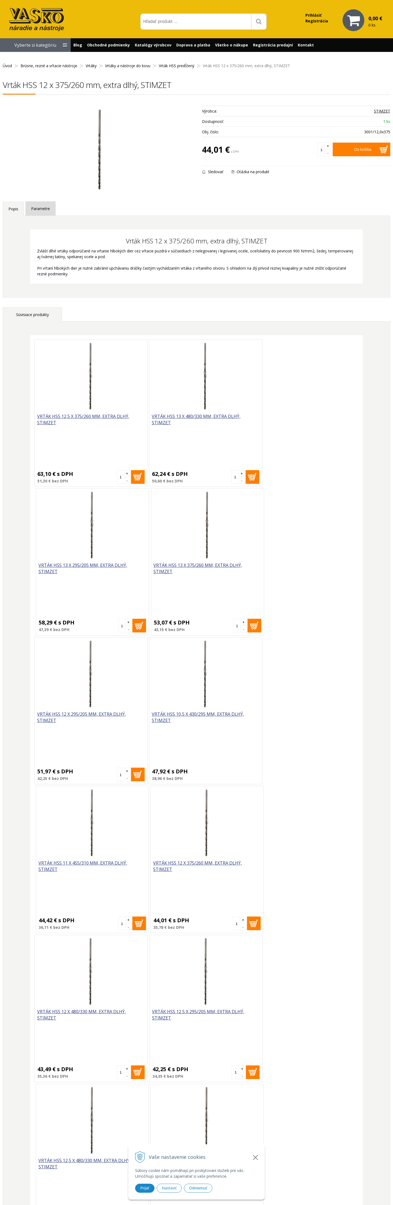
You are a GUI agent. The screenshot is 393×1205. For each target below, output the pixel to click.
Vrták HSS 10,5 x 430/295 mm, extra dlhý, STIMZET (151, 568)
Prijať (144, 1188)
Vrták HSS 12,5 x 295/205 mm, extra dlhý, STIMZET (151, 717)
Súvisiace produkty (32, 314)
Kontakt (306, 45)
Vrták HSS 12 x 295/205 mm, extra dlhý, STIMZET (67, 568)
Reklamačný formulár (268, 1130)
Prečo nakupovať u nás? (270, 1123)
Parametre (40, 208)
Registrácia (316, 20)
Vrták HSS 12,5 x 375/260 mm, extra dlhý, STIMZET (69, 420)
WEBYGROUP (288, 1194)
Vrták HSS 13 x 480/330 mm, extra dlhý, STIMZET (149, 420)
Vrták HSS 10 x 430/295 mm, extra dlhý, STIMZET (312, 717)
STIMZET (382, 111)
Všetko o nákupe (231, 45)
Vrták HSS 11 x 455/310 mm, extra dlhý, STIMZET (230, 568)
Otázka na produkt (250, 171)
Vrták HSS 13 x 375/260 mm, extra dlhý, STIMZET (312, 420)
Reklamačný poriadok (268, 1150)
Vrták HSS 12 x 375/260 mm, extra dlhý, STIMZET (312, 568)
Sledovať (212, 171)
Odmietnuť (198, 1188)
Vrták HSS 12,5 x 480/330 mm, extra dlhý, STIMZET (232, 717)
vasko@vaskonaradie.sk (191, 1129)
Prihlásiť (313, 15)
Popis (13, 208)
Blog (77, 45)
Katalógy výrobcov (153, 45)
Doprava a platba (193, 45)
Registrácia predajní (273, 45)
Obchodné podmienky (108, 45)
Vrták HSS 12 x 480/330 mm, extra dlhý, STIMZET (67, 717)
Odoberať (249, 1063)
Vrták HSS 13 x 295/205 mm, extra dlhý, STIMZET (230, 420)
